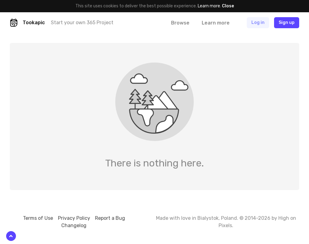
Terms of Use (38, 218)
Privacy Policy (74, 218)
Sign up (287, 22)
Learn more (209, 6)
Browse (180, 23)
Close (228, 6)
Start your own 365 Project (82, 22)
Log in (258, 22)
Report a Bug (110, 218)
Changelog (73, 225)
